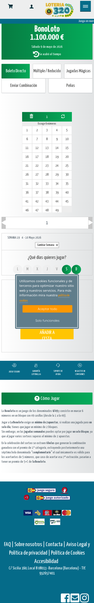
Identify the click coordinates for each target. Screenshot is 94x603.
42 (37, 201)
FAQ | (9, 544)
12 (37, 148)
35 (67, 183)
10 (67, 139)
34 (57, 183)
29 (57, 174)
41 (27, 201)
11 (27, 148)
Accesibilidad (46, 561)
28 (47, 174)
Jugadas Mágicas (78, 71)
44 (57, 201)
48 (47, 210)
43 (47, 201)
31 (27, 183)
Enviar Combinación (23, 86)
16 (27, 157)
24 (57, 165)
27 (37, 174)
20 (67, 157)
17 (37, 157)
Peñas (70, 86)
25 (67, 165)
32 (37, 183)
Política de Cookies (68, 553)
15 (67, 148)
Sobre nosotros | (29, 544)
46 (27, 210)
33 (47, 183)
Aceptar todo (47, 309)
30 (67, 174)
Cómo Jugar (47, 398)
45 (67, 201)
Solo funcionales (47, 321)
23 (47, 165)
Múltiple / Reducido (47, 71)
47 (37, 210)
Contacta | (55, 544)
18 (47, 157)
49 (57, 210)
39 (57, 192)
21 (27, 165)
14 (57, 148)
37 (37, 192)
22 (37, 165)
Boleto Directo (16, 71)
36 (27, 192)
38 (47, 192)
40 (67, 192)
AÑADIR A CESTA (47, 334)
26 (27, 174)
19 (57, 157)
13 (47, 148)
